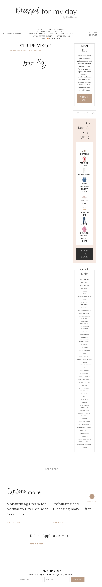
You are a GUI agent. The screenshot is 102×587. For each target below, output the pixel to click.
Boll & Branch (84, 313)
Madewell (84, 400)
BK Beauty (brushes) (84, 303)
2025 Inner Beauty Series (61, 34)
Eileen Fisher (84, 342)
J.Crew (84, 362)
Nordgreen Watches (84, 406)
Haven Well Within (84, 359)
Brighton (84, 319)
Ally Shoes (84, 279)
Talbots (84, 436)
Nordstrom (84, 410)
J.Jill (84, 368)
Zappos (84, 448)
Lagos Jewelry (84, 388)
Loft (84, 397)
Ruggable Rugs (84, 422)
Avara (84, 291)
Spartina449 (84, 433)
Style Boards (63, 36)
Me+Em (84, 402)
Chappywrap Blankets (84, 327)
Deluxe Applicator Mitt (49, 536)
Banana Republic (84, 297)
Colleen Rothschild (84, 338)
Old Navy (84, 416)
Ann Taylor (84, 285)
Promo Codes (43, 32)
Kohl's (84, 385)
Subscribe (60, 32)
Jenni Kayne (84, 374)
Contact (93, 35)
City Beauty (84, 334)
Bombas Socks (84, 316)
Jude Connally (84, 376)
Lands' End (84, 391)
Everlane (84, 348)
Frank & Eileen (84, 350)
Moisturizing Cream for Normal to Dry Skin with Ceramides (27, 509)
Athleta (84, 288)
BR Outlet (84, 307)
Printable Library (56, 29)
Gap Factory (84, 356)
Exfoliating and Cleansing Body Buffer (72, 506)
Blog (40, 29)
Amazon (84, 282)
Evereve (84, 345)
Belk (84, 300)
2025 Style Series (37, 34)
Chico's (84, 331)
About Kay (92, 33)
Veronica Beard (84, 442)
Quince (84, 419)
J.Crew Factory (84, 365)
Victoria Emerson (84, 445)
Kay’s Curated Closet (42, 36)
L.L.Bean (84, 394)
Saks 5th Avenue (84, 425)
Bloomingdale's (84, 310)
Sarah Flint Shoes (84, 427)
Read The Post (13, 522)
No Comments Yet (18, 50)
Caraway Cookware (84, 323)
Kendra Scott (84, 382)
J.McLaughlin (84, 371)
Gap (84, 353)
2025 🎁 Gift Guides (51, 38)
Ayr (84, 294)
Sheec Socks (84, 430)
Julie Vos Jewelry (84, 379)
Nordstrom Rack (84, 413)
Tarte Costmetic (84, 439)
